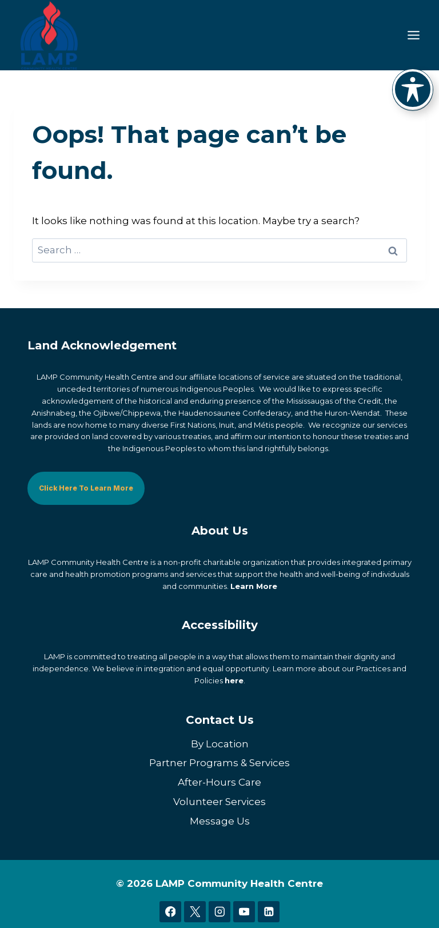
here (234, 680)
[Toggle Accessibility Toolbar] (413, 89)
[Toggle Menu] (413, 35)
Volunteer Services (219, 801)
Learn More (253, 585)
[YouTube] (243, 911)
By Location (220, 743)
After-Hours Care (219, 782)
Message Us (220, 821)
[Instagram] (219, 911)
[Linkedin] (268, 911)
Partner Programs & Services (219, 762)
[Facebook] (170, 911)
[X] (194, 911)
